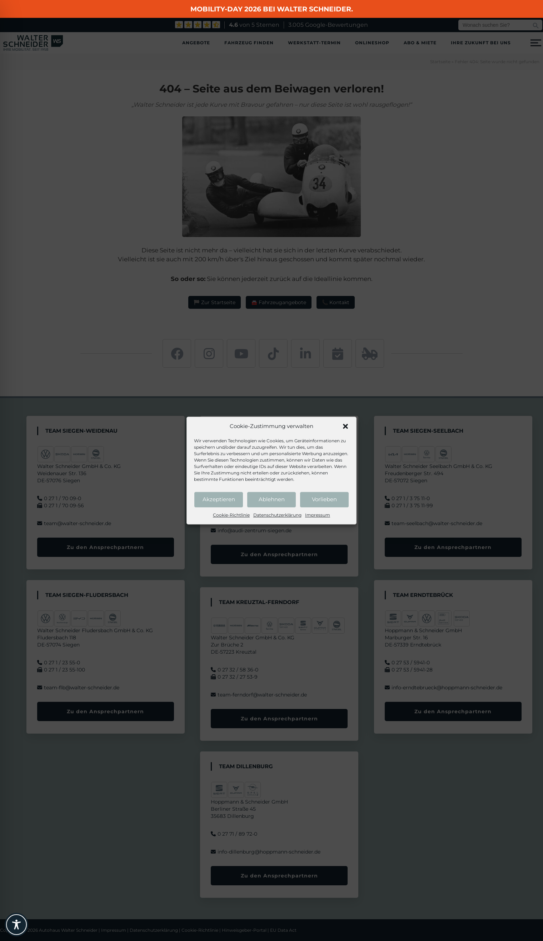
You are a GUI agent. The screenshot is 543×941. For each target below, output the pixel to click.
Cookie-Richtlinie (231, 515)
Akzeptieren (219, 499)
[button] (345, 426)
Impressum (317, 515)
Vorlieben (324, 499)
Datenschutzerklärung (277, 515)
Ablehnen (272, 499)
